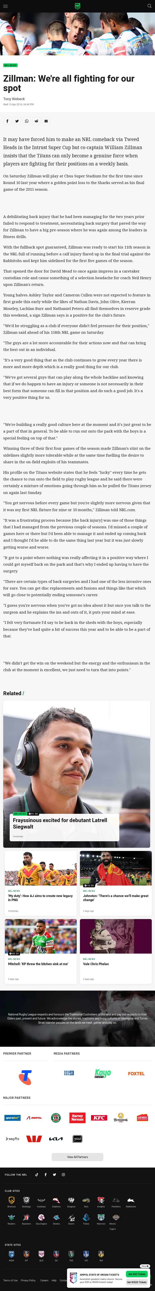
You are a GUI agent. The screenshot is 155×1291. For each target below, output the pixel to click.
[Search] (149, 6)
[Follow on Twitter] (54, 1174)
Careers (44, 1280)
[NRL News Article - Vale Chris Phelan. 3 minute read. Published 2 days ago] (116, 951)
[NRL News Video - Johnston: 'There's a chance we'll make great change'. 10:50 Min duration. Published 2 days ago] (116, 883)
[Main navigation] (5, 6)
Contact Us (66, 1280)
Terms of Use (10, 1280)
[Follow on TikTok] (36, 1174)
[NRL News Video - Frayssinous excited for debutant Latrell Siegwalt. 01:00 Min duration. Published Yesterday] (76, 774)
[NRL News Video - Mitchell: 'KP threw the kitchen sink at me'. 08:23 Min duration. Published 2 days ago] (41, 951)
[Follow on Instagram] (63, 1174)
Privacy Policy (28, 1280)
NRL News (10, 65)
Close (145, 1266)
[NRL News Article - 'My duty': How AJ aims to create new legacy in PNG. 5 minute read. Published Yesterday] (41, 883)
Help (54, 1280)
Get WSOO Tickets (137, 1282)
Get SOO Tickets (137, 1274)
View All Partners (77, 1157)
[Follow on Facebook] (45, 1174)
